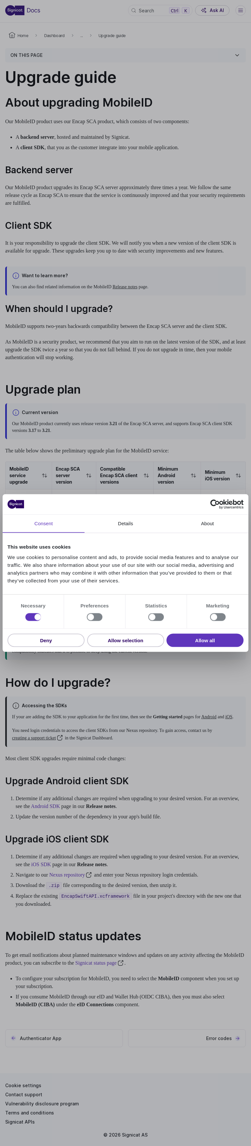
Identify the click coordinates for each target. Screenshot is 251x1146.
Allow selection (125, 640)
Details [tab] (125, 523)
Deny (46, 640)
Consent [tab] (43, 523)
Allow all (205, 640)
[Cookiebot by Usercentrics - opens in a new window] (215, 504)
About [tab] (207, 523)
